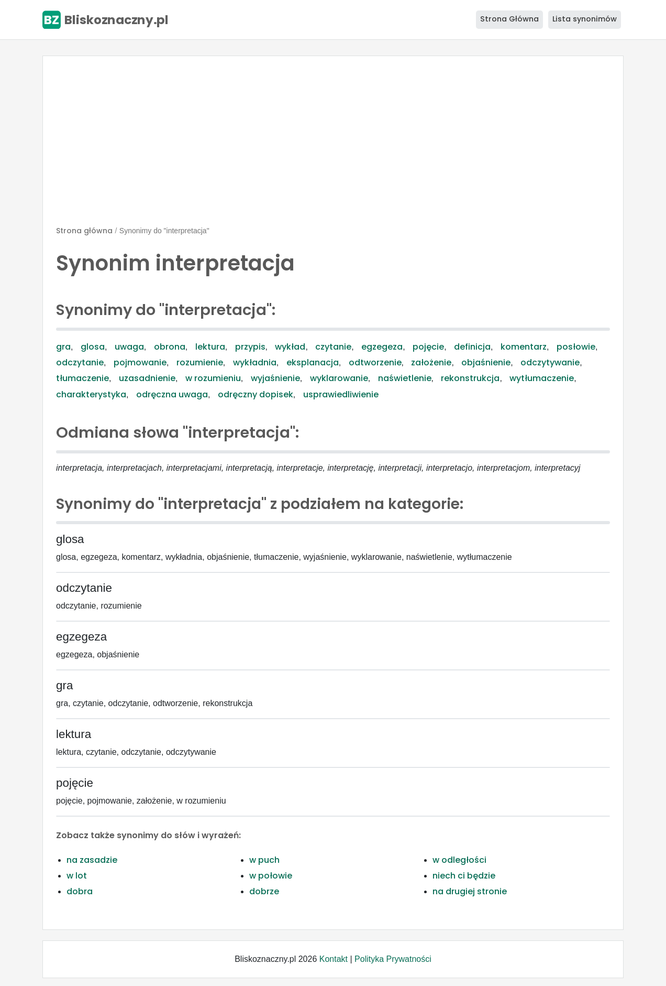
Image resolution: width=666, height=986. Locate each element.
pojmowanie (140, 362)
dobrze (264, 891)
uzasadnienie (147, 378)
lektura (210, 347)
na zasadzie (91, 860)
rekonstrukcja (470, 378)
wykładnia (254, 362)
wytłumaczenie (541, 378)
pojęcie (428, 347)
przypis (250, 347)
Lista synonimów (584, 19)
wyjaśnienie (275, 378)
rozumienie (199, 362)
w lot (76, 876)
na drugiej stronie (469, 891)
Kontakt (333, 959)
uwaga (129, 347)
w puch (264, 860)
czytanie (333, 347)
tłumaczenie (82, 378)
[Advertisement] (333, 145)
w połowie (270, 876)
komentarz (524, 347)
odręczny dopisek (255, 394)
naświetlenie (404, 378)
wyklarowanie (339, 378)
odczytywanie (550, 362)
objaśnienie (485, 362)
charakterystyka (91, 394)
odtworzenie (375, 362)
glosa (93, 347)
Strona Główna (509, 19)
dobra (79, 891)
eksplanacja (312, 362)
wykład (290, 347)
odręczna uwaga (172, 394)
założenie (431, 362)
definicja (472, 347)
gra (63, 347)
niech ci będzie (463, 876)
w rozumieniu (213, 378)
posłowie (576, 347)
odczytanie (80, 362)
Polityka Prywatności (392, 959)
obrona (169, 347)
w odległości (459, 860)
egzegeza (382, 347)
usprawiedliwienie (341, 394)
